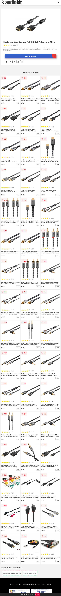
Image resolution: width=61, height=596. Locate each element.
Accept (37, 594)
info (18, 103)
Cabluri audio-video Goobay (12, 573)
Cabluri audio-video (30, 573)
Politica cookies (46, 584)
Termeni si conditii (15, 584)
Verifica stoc (40, 56)
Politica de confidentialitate (31, 584)
